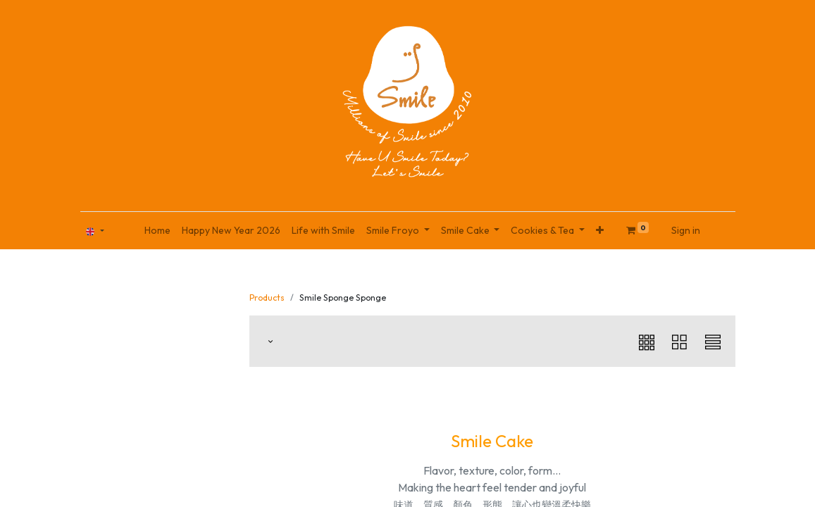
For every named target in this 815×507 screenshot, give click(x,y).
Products (267, 297)
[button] (599, 231)
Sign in (685, 230)
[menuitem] (157, 231)
